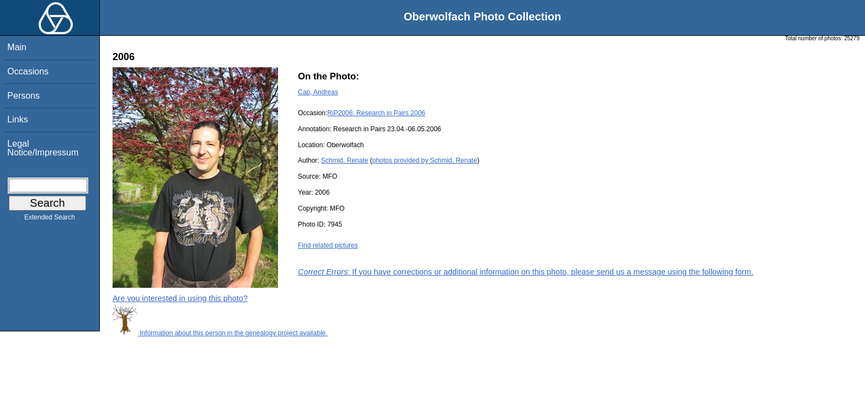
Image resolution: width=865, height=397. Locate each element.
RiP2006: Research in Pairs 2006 (376, 113)
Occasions (28, 71)
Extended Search (49, 219)
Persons (23, 95)
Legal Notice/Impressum (42, 148)
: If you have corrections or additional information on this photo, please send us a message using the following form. (526, 271)
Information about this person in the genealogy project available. (220, 333)
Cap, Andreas (318, 92)
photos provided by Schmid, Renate (424, 160)
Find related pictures (328, 245)
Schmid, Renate (344, 160)
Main (16, 47)
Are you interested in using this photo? (180, 298)
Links (17, 119)
